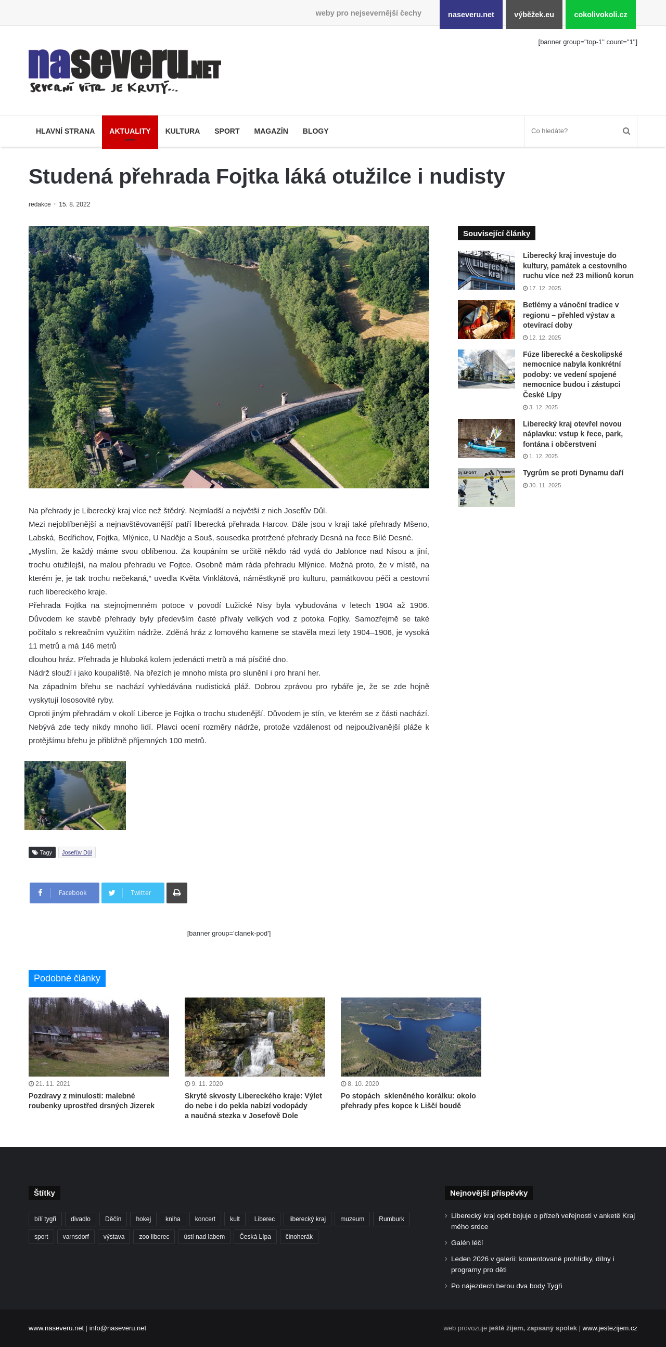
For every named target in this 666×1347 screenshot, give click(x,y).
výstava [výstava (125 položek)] (114, 1236)
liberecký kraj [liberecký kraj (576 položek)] (307, 1219)
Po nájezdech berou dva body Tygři (506, 1286)
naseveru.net (471, 14)
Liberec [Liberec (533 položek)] (264, 1219)
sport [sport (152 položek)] (41, 1236)
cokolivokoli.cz (600, 14)
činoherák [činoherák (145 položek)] (299, 1236)
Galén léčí (467, 1243)
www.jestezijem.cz (610, 1328)
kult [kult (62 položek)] (235, 1219)
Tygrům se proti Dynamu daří (573, 473)
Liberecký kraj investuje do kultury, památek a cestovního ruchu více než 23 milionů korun (578, 265)
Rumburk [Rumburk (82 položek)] (391, 1219)
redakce (40, 204)
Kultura (182, 131)
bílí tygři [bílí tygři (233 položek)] (45, 1219)
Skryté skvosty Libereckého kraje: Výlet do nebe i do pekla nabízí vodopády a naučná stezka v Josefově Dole (253, 1106)
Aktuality (129, 131)
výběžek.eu (534, 14)
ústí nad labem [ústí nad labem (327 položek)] (204, 1236)
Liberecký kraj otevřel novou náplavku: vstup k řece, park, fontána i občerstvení (573, 434)
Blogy (316, 131)
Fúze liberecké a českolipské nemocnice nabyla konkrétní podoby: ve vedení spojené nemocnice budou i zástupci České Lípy (572, 374)
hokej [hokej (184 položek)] (143, 1219)
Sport (226, 131)
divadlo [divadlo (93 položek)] (81, 1219)
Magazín (271, 131)
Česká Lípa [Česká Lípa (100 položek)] (255, 1236)
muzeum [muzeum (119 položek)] (352, 1219)
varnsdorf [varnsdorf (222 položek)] (76, 1236)
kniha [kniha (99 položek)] (173, 1219)
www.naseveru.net (56, 1328)
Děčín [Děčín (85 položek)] (113, 1219)
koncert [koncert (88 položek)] (205, 1219)
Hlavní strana (65, 131)
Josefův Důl (77, 852)
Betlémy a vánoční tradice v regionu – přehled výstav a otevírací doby (571, 315)
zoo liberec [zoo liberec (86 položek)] (154, 1236)
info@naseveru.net (117, 1328)
